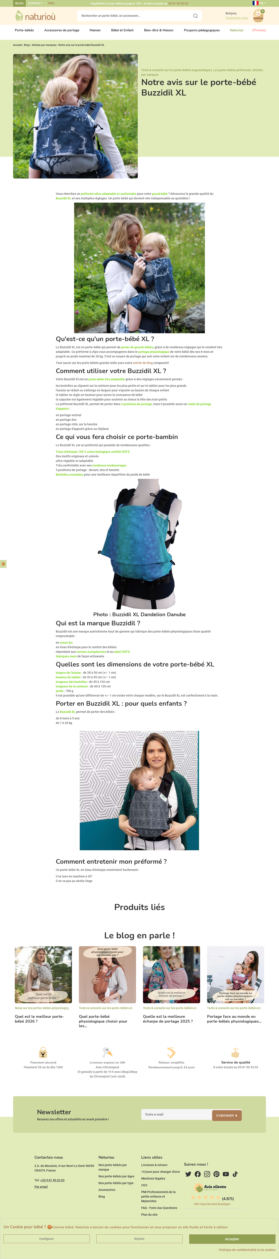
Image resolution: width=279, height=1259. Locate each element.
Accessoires (107, 1196)
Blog (19, 3)
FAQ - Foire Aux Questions (159, 1214)
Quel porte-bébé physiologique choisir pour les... (103, 1023)
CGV (144, 1191)
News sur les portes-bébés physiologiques (44, 1009)
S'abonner (228, 1119)
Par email (41, 1193)
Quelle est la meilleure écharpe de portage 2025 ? (168, 1020)
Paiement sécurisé (43, 1064)
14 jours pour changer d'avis (160, 1178)
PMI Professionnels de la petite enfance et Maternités (158, 1203)
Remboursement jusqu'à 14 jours (171, 1069)
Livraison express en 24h (107, 1064)
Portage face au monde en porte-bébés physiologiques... (234, 1020)
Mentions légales (153, 1185)
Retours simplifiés (171, 1064)
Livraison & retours (154, 1171)
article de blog (143, 364)
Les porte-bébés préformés (232, 71)
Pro (51, 3)
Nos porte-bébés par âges (116, 1183)
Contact (35, 3)
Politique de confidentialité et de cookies (247, 1250)
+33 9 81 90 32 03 (52, 1186)
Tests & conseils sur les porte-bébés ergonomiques (176, 71)
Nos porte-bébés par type (116, 1189)
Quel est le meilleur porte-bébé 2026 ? (39, 1020)
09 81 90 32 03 (178, 3)
